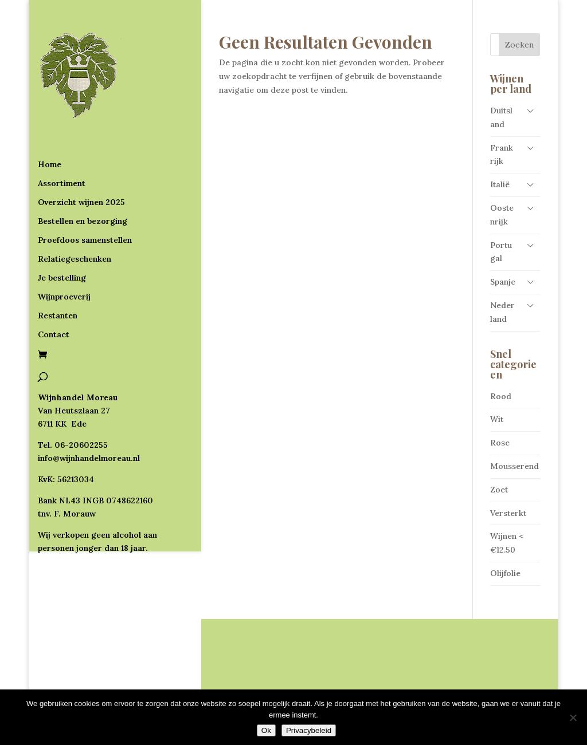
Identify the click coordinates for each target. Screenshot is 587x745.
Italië (500, 184)
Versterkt (508, 513)
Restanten (57, 269)
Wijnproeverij (64, 250)
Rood (500, 396)
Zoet (499, 489)
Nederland (502, 312)
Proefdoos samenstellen (85, 193)
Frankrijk (501, 155)
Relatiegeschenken (74, 212)
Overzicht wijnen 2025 (81, 155)
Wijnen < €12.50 (506, 543)
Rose (500, 442)
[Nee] (572, 717)
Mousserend (514, 466)
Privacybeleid (308, 730)
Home (49, 118)
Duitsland (501, 117)
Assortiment (61, 136)
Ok (266, 730)
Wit (496, 419)
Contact (53, 288)
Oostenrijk (502, 215)
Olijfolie (505, 573)
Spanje (502, 282)
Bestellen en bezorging (82, 174)
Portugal (501, 252)
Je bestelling (62, 231)
